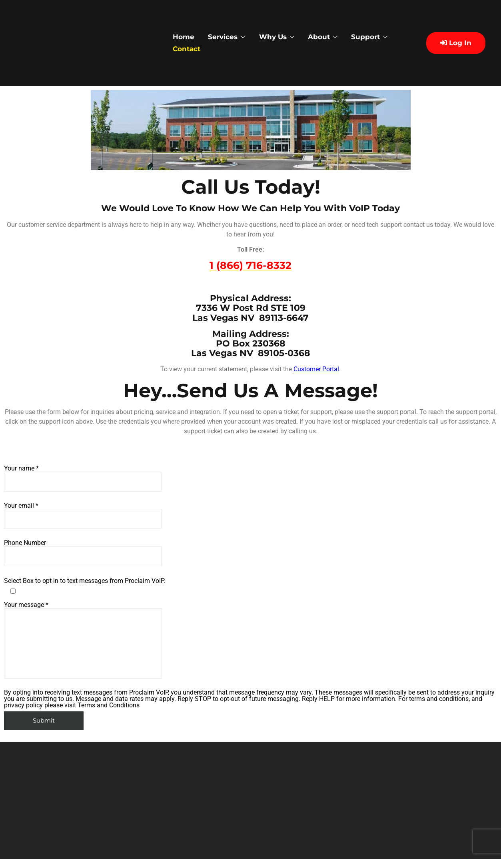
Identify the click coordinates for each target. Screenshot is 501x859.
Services (230, 36)
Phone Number (83, 553)
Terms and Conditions (109, 705)
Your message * (83, 640)
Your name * (83, 478)
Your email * (83, 516)
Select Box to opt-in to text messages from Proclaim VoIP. (84, 581)
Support (378, 36)
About (330, 36)
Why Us (282, 36)
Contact (189, 48)
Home (185, 36)
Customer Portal (316, 369)
